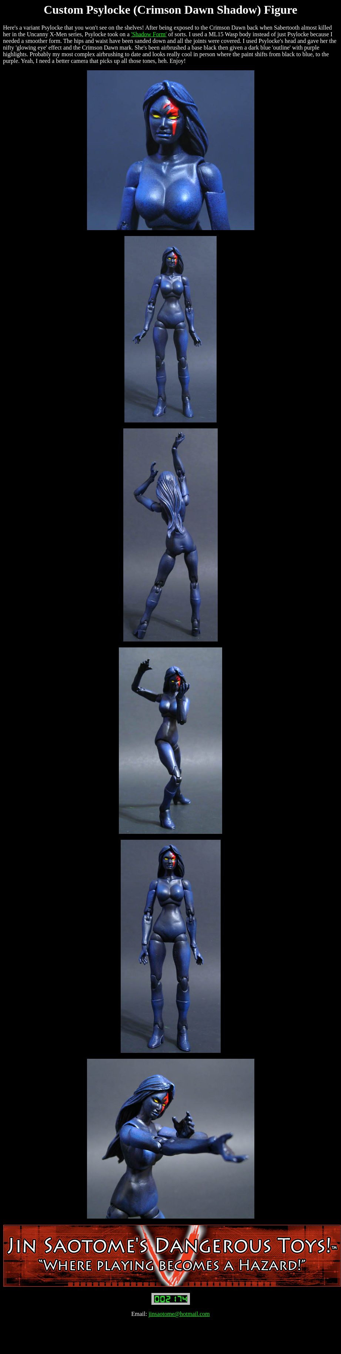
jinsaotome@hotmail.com (179, 1314)
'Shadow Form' (149, 34)
